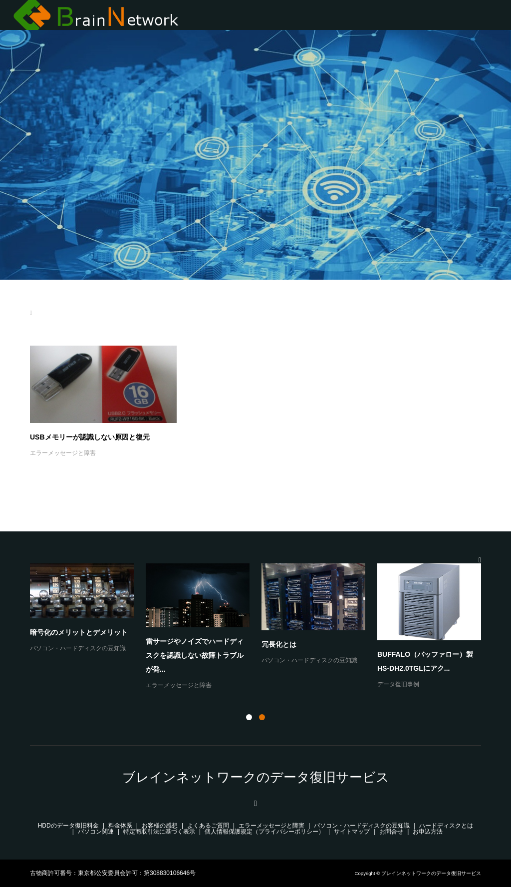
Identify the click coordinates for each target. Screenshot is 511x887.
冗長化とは (278, 644)
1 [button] (249, 717)
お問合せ (391, 831)
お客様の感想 (160, 825)
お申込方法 (428, 831)
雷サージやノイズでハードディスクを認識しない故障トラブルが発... (195, 655)
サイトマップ (352, 831)
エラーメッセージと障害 (63, 452)
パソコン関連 (96, 831)
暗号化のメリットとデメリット (79, 632)
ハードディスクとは (446, 825)
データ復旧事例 (398, 684)
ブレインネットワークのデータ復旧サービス (255, 777)
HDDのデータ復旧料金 (68, 825)
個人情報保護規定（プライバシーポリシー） (264, 831)
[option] (261, 627)
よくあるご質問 (208, 825)
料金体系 (120, 825)
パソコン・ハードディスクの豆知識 (78, 648)
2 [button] (262, 717)
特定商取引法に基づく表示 (159, 831)
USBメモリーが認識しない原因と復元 (90, 437)
